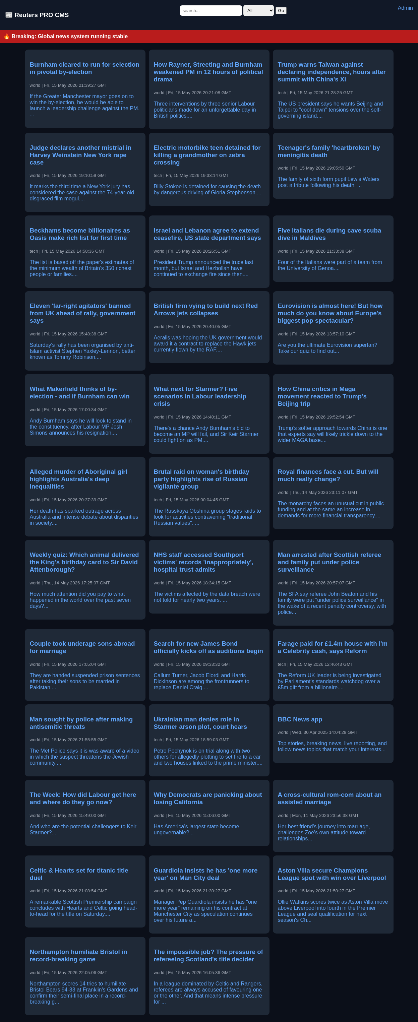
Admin (405, 8)
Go (281, 10)
